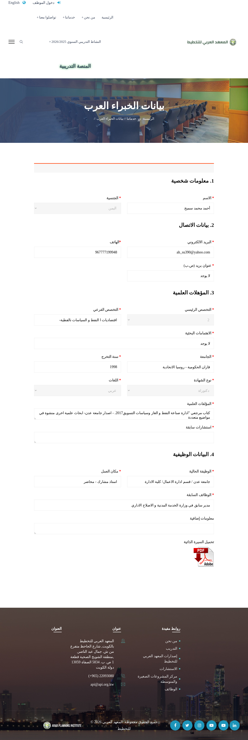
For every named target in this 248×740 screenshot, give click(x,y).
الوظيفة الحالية (191, 471)
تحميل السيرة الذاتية (199, 542)
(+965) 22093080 (101, 676)
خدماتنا (70, 17)
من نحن (89, 17)
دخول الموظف (44, 3)
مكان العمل (100, 471)
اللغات (105, 380)
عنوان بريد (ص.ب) (188, 266)
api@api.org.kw (102, 684)
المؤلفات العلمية (190, 404)
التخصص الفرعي (96, 310)
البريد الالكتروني (190, 242)
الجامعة (196, 357)
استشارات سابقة (189, 427)
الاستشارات (168, 669)
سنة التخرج (101, 357)
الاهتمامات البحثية (189, 333)
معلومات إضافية (202, 518)
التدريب (171, 648)
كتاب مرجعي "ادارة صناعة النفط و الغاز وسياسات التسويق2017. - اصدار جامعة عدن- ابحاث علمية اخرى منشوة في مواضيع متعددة (124, 414)
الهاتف (105, 242)
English (14, 3)
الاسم (198, 198)
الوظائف (171, 689)
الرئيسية (107, 17)
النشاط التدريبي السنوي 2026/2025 (76, 42)
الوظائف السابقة (190, 495)
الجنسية (104, 198)
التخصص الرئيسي (189, 310)
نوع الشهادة (194, 380)
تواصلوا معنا (47, 17)
